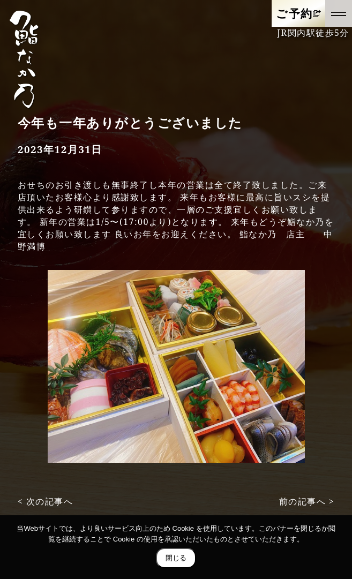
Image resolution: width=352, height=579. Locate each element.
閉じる (176, 558)
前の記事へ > (307, 501)
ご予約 (294, 13)
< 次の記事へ (45, 501)
